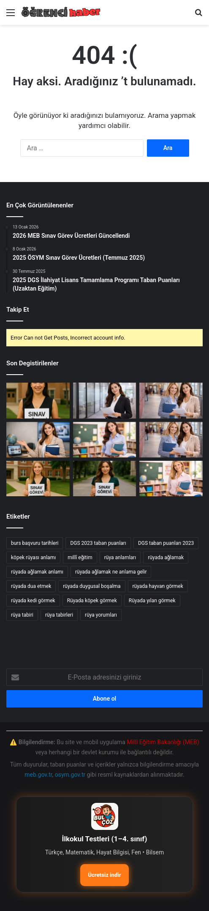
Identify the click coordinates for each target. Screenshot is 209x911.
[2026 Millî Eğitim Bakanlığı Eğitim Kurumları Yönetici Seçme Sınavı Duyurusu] (38, 439)
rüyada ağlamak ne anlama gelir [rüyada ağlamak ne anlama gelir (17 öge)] (111, 572)
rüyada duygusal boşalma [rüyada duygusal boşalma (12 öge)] (91, 586)
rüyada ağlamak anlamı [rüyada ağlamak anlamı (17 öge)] (37, 572)
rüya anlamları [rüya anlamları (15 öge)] (120, 557)
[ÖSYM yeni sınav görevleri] (104, 478)
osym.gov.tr (70, 774)
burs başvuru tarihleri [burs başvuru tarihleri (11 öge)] (34, 543)
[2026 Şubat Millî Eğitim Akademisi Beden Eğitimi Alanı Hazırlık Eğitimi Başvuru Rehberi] (171, 478)
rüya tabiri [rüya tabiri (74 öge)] (22, 615)
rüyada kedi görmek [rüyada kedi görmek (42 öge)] (33, 601)
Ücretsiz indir (104, 875)
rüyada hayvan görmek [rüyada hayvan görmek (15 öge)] (158, 586)
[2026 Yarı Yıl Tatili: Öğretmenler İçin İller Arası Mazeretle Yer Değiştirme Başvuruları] (104, 400)
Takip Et (17, 309)
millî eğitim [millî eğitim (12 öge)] (80, 557)
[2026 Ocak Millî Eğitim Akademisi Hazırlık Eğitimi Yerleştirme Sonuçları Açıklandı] (171, 439)
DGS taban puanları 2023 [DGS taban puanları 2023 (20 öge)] (166, 543)
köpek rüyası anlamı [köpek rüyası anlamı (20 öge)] (33, 557)
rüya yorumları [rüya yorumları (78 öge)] (101, 615)
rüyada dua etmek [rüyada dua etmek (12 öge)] (31, 586)
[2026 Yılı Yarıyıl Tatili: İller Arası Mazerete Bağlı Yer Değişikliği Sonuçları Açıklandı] (104, 439)
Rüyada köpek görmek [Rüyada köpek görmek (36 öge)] (92, 601)
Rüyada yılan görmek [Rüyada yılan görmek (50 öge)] (152, 601)
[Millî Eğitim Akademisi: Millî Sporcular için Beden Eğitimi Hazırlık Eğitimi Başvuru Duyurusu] (171, 400)
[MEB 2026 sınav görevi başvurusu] (38, 400)
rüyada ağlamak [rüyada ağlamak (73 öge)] (166, 557)
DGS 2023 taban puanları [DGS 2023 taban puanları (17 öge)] (98, 543)
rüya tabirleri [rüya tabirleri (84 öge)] (59, 615)
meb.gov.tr (38, 774)
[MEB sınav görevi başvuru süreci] (38, 478)
